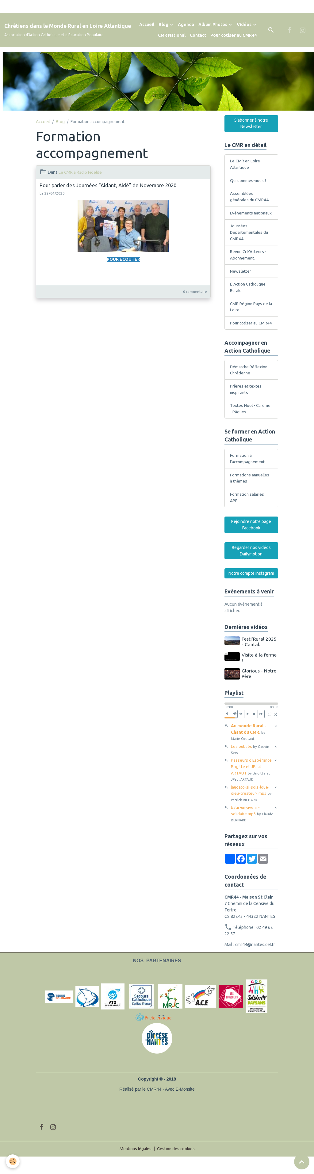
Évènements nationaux (242, 216)
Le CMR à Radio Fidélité (80, 172)
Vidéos (244, 24)
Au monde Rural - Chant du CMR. (248, 748)
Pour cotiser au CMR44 (233, 35)
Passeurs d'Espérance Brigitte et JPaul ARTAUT (252, 786)
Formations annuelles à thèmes (250, 493)
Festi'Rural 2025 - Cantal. (259, 658)
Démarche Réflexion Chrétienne (249, 384)
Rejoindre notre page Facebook (251, 541)
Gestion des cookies (176, 1166)
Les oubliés (250, 765)
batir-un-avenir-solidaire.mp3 (246, 830)
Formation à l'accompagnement (248, 474)
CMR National (172, 35)
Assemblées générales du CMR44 (250, 197)
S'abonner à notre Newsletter (251, 123)
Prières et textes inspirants (246, 404)
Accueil (146, 24)
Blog (164, 24)
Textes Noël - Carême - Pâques (250, 424)
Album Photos (213, 24)
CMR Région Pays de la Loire (249, 314)
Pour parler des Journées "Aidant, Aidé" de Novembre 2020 (108, 185)
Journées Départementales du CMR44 (249, 239)
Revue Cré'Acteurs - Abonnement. (249, 262)
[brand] (67, 30)
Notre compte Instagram (251, 589)
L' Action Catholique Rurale (248, 295)
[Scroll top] (301, 1161)
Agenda (186, 24)
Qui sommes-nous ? (248, 180)
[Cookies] (13, 1161)
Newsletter (240, 278)
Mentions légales (135, 1166)
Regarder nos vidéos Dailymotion (251, 567)
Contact (198, 35)
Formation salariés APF (247, 513)
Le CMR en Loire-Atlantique (246, 164)
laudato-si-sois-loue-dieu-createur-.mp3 (252, 810)
